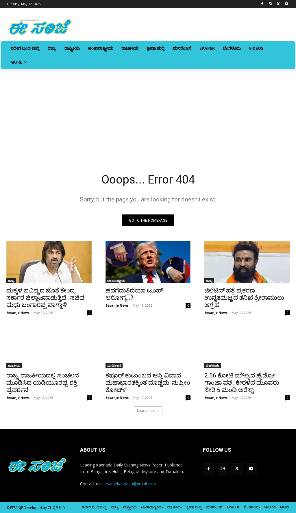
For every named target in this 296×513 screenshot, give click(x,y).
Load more (148, 410)
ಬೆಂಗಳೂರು (212, 366)
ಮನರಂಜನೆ (114, 366)
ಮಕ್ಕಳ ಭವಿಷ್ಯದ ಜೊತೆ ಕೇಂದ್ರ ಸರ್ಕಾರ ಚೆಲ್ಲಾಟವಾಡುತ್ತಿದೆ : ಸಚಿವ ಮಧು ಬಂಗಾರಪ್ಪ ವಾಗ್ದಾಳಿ (45, 297)
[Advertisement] (148, 112)
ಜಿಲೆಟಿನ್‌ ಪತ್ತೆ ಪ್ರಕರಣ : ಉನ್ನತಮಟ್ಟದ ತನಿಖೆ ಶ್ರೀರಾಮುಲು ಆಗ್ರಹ (244, 297)
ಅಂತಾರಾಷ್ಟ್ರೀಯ (116, 281)
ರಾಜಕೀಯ (14, 366)
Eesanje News (17, 312)
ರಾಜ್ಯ (11, 281)
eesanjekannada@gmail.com (129, 483)
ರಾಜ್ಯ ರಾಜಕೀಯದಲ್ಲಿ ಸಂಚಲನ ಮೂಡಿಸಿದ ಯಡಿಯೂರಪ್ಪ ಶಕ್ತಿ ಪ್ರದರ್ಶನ (42, 383)
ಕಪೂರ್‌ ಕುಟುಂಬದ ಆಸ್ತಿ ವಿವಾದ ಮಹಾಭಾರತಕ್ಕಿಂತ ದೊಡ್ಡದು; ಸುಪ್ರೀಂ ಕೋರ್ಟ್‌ (148, 383)
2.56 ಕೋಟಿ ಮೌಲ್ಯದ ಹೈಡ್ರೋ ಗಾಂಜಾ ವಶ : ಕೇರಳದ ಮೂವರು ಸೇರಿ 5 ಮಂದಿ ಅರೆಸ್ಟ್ (241, 383)
